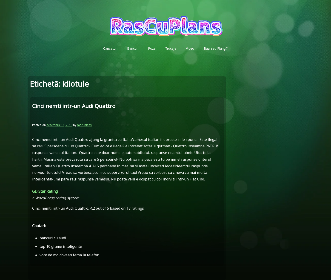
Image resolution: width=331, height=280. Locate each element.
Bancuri (132, 48)
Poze (152, 48)
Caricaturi (110, 48)
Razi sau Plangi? (216, 48)
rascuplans (84, 125)
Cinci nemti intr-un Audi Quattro (73, 106)
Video (190, 48)
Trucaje (170, 48)
